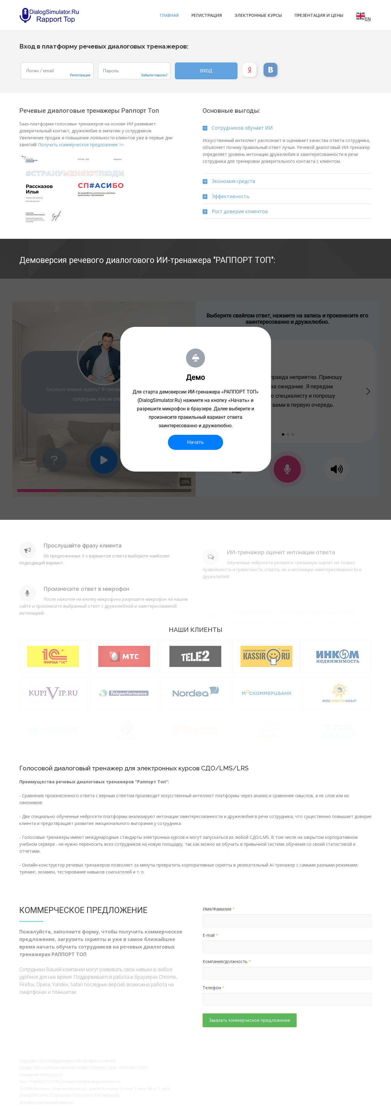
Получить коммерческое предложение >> (81, 144)
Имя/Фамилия (219, 909)
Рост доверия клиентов (235, 213)
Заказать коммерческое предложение (249, 1020)
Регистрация (206, 15)
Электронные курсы (258, 15)
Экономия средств (229, 183)
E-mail (210, 935)
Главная (169, 15)
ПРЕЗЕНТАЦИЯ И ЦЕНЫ (319, 15)
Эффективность (226, 198)
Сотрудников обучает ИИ (238, 130)
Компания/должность (227, 961)
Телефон (213, 987)
